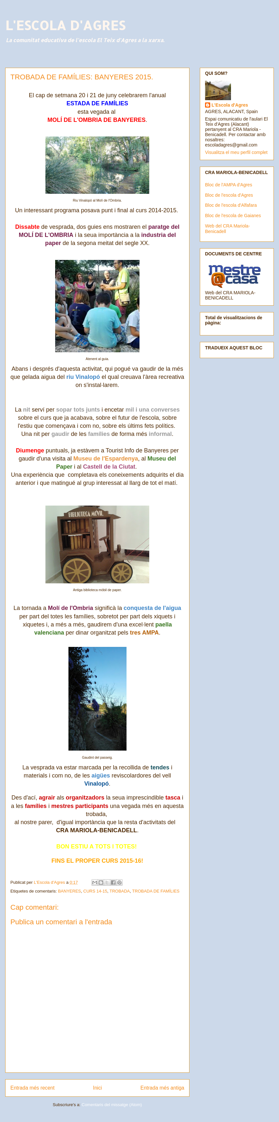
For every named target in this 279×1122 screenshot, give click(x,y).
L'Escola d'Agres (230, 105)
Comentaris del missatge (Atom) (112, 1104)
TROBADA (119, 891)
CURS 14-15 (95, 891)
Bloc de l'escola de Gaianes (233, 215)
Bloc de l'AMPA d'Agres (228, 184)
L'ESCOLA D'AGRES (65, 25)
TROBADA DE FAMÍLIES (155, 891)
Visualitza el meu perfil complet (236, 152)
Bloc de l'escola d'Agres (229, 195)
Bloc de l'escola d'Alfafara (231, 205)
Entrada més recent (32, 1088)
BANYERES (69, 891)
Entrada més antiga (162, 1088)
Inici (97, 1088)
